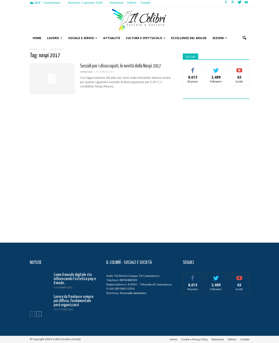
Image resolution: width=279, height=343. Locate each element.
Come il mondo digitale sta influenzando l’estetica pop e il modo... (75, 279)
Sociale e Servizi (82, 38)
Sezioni (219, 38)
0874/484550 (128, 280)
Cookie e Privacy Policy (194, 339)
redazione (86, 71)
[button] (244, 38)
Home (37, 38)
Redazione (116, 2)
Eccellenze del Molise (189, 38)
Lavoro (54, 38)
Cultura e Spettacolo (145, 38)
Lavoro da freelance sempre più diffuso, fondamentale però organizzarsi (74, 301)
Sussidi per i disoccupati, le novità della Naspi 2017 (120, 66)
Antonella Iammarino (133, 293)
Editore (131, 2)
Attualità (111, 38)
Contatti (145, 2)
